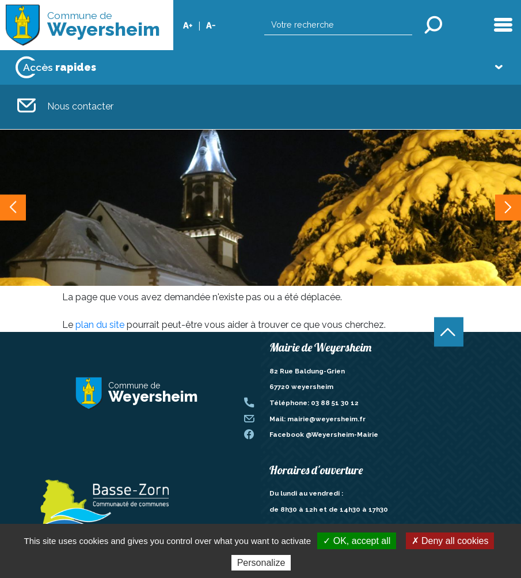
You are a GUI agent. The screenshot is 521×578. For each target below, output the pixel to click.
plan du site (99, 324)
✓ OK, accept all (356, 541)
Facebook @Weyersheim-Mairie (323, 434)
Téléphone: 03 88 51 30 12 (314, 403)
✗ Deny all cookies (450, 541)
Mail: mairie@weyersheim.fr (317, 419)
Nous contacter (65, 107)
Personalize (261, 563)
